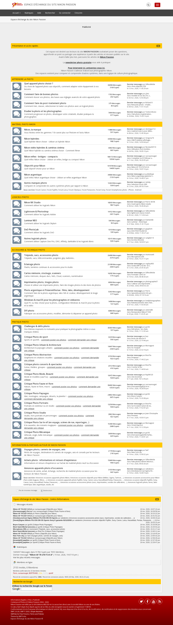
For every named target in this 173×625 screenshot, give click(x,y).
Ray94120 (149, 375)
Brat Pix (148, 355)
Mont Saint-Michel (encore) (24, 527)
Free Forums (24, 614)
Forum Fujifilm (52, 190)
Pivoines (134, 415)
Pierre (147, 291)
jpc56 (147, 327)
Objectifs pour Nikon (34, 165)
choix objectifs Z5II (138, 86)
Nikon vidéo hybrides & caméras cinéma (44, 147)
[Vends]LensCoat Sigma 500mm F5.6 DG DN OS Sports (35, 518)
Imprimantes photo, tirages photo (41, 282)
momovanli (149, 254)
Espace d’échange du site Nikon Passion (50, 4)
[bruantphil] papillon (21, 540)
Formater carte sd (138, 274)
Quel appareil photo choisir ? (38, 83)
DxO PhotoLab (31, 229)
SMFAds (14, 614)
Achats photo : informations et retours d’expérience (50, 460)
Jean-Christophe (151, 413)
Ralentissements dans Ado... (142, 303)
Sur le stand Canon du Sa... (141, 406)
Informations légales (18, 600)
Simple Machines (36, 612)
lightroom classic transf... (141, 213)
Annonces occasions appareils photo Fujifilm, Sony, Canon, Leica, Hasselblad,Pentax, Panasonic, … (86, 480)
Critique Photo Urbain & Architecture (42, 345)
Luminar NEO (30, 220)
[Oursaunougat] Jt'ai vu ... (141, 386)
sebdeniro (149, 469)
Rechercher (50, 13)
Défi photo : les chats (139, 329)
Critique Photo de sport (36, 337)
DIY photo (29, 310)
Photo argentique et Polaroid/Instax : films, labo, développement (56, 290)
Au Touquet (135, 348)
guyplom (148, 229)
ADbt (40, 573)
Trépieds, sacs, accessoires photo (41, 255)
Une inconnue (136, 377)
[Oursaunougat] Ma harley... (142, 435)
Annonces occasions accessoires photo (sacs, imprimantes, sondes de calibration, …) (93, 482)
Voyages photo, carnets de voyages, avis (44, 449)
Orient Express (137, 425)
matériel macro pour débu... (142, 131)
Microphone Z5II (137, 257)
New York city (136, 452)
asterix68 (149, 310)
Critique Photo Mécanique (37, 432)
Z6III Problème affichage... (141, 140)
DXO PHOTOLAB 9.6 (139, 231)
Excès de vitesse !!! (138, 338)
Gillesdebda (150, 84)
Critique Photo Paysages (36, 393)
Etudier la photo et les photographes (42, 111)
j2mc (147, 93)
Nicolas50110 (150, 147)
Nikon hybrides (31, 138)
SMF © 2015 (25, 612)
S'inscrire (78, 13)
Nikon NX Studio (32, 202)
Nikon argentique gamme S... (142, 176)
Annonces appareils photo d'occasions (43, 468)
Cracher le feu (136, 367)
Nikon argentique (33, 174)
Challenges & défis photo (37, 326)
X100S (45, 573)
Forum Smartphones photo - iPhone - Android (123, 190)
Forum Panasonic (88, 190)
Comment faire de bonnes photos (41, 94)
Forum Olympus (75, 190)
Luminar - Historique (139, 222)
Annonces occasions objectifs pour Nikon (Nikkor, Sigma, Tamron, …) (97, 478)
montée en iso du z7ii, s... (141, 95)
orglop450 (149, 263)
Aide (39, 13)
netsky (147, 182)
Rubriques (29, 13)
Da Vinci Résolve (137, 240)
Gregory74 (149, 138)
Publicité (36, 600)
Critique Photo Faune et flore (38, 383)
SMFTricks (22, 616)
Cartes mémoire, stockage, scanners (42, 273)
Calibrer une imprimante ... (141, 284)
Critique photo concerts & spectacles (43, 364)
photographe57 (151, 281)
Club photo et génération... (141, 114)
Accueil (17, 13)
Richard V (149, 102)
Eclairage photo (32, 264)
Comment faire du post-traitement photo (45, 103)
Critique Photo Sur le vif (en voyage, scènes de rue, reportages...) (56, 422)
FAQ (29, 600)
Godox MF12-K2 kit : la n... (141, 266)
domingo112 (150, 129)
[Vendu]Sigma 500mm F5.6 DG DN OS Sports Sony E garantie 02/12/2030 (42, 520)
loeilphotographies (152, 300)
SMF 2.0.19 (15, 612)
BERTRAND (33, 573)
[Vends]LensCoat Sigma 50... (142, 471)
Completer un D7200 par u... (142, 158)
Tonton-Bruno (150, 112)
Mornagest (149, 345)
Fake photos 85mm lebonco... (142, 461)
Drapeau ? (135, 357)
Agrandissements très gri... (142, 293)
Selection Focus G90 (139, 184)
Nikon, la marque (32, 129)
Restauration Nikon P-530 (141, 312)
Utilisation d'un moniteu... (141, 149)
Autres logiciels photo (35, 238)
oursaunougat (151, 156)
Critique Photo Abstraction (37, 354)
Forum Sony (100, 190)
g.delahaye (149, 174)
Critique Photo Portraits (36, 403)
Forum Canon (41, 190)
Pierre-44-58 (150, 202)
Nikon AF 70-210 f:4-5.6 (140, 167)
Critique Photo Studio (35, 412)
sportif (35, 542)
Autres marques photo (35, 183)
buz (146, 336)
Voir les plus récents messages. (26, 557)
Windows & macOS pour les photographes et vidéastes (52, 300)
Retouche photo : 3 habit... (141, 105)
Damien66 (149, 220)
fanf (146, 450)
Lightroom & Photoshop (36, 211)
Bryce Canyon (136, 396)
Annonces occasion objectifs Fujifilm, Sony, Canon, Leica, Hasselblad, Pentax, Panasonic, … (119, 520)
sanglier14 (149, 238)
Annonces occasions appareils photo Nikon (52, 478)
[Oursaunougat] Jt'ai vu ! (23, 511)
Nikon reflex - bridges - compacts (41, 156)
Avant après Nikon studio (141, 204)
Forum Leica (63, 190)
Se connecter (65, 13)
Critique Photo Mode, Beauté (38, 374)
